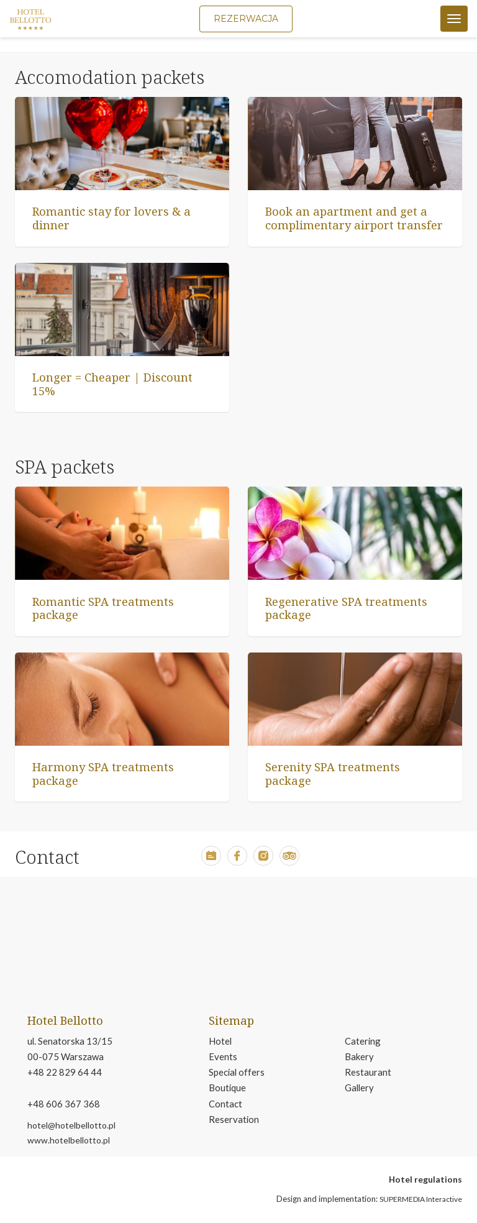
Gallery (359, 1087)
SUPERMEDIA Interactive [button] (420, 1199)
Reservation (234, 1119)
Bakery (359, 1056)
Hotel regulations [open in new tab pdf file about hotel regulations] (425, 1179)
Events (223, 1056)
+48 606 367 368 (63, 1103)
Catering (363, 1041)
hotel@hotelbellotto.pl (71, 1125)
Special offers (237, 1072)
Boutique (227, 1087)
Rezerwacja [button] (246, 18)
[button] (211, 862)
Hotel (220, 1041)
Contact (225, 1103)
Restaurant (368, 1072)
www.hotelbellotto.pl (68, 1140)
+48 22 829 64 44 (64, 1072)
